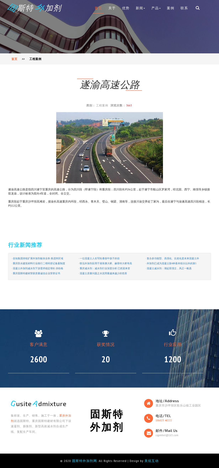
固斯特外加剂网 (84, 461)
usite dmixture (39, 403)
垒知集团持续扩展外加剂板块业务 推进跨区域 (38, 258)
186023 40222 (164, 420)
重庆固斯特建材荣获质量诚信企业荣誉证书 (36, 273)
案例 (170, 8)
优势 (126, 8)
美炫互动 (151, 461)
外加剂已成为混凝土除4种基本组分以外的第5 (171, 263)
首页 (98, 8)
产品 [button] (156, 8)
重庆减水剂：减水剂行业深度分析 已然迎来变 (105, 268)
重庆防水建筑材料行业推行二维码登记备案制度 (39, 263)
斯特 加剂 (34, 7)
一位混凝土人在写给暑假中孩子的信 (100, 258)
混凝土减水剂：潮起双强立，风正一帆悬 (169, 268)
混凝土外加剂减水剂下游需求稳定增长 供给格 (38, 268)
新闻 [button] (140, 8)
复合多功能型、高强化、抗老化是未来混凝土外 (173, 258)
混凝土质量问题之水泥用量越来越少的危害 (103, 273)
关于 (112, 8)
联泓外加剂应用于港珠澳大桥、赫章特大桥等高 (106, 263)
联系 (184, 8)
